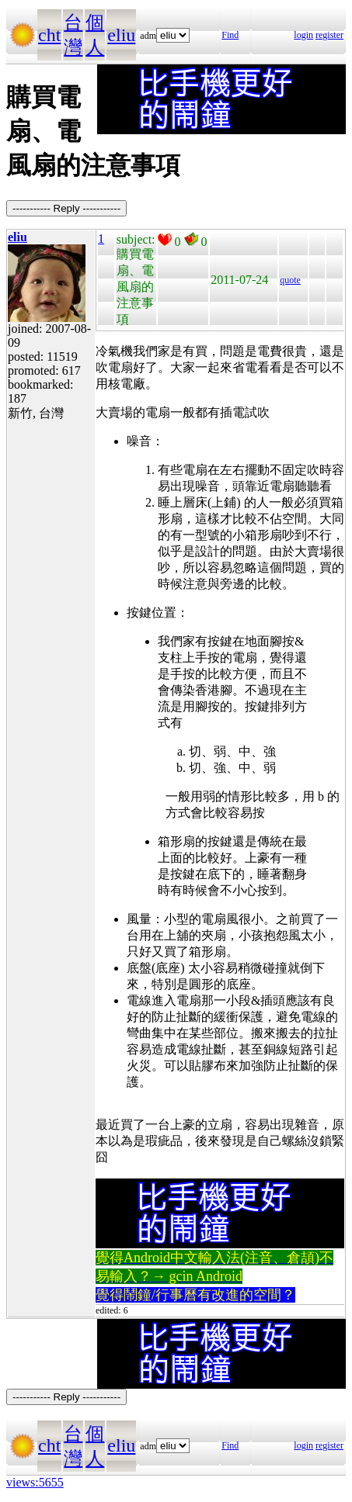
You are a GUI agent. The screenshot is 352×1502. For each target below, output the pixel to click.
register (329, 34)
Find (230, 34)
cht (49, 35)
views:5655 (35, 1482)
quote (290, 280)
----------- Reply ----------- (66, 208)
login (303, 34)
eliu (121, 35)
